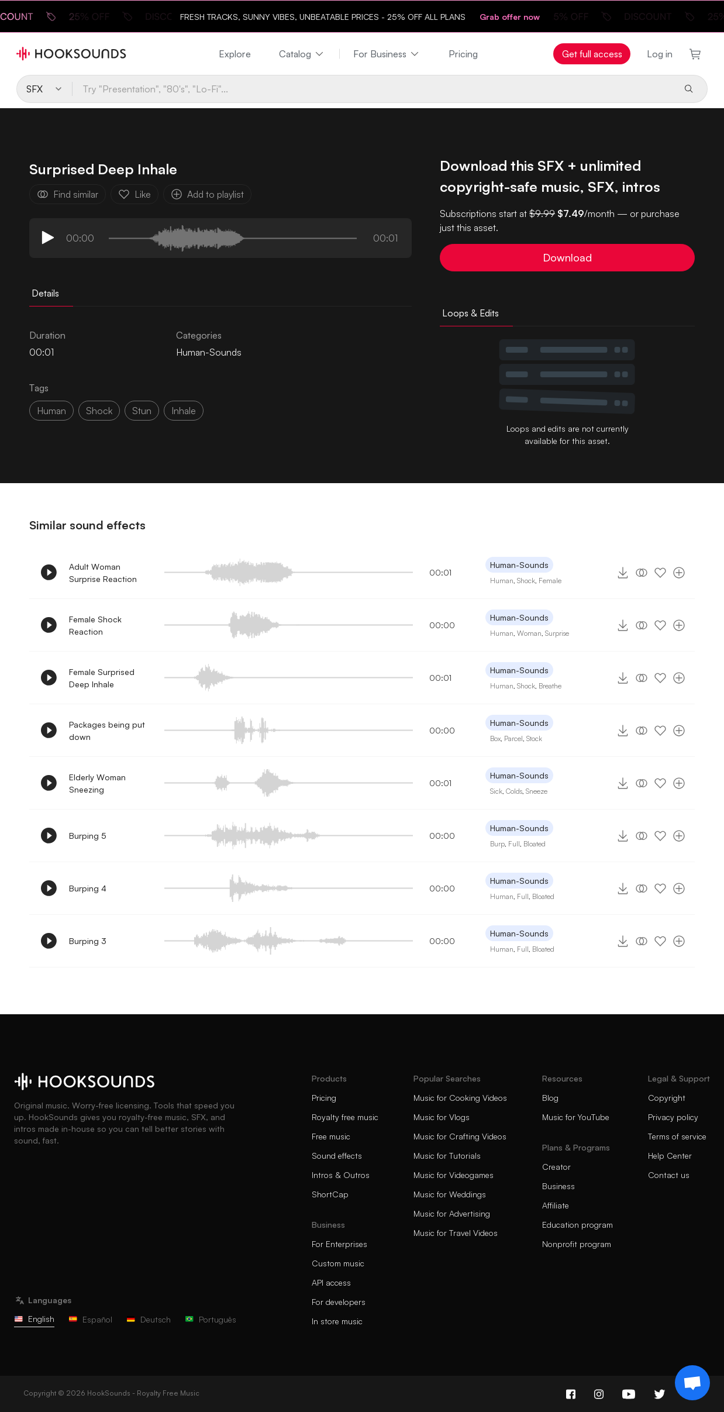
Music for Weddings (449, 1194)
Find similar (67, 194)
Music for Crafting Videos (459, 1136)
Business (558, 1186)
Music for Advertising (451, 1213)
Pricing (463, 54)
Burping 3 (87, 941)
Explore (235, 54)
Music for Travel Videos (455, 1233)
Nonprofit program (576, 1244)
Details (45, 293)
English (34, 1319)
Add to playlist (207, 194)
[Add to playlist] (679, 572)
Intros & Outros (341, 1175)
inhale (183, 410)
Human (51, 410)
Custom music (338, 1263)
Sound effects (337, 1155)
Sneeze (536, 791)
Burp (497, 843)
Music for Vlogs (441, 1117)
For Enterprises (339, 1244)
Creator (556, 1167)
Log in (660, 54)
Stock (534, 738)
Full (514, 843)
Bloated (534, 843)
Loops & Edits (470, 313)
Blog (550, 1098)
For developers (339, 1302)
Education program (577, 1225)
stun (141, 410)
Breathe (550, 685)
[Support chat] (692, 1382)
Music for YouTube (575, 1117)
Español (90, 1319)
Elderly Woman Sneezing (97, 783)
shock (99, 410)
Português (210, 1319)
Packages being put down (107, 730)
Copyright (666, 1098)
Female (550, 580)
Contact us (668, 1175)
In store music (337, 1321)
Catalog (302, 54)
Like (134, 194)
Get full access (592, 54)
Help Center (670, 1155)
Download (567, 257)
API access (331, 1282)
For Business (386, 54)
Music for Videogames (453, 1175)
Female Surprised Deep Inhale (102, 678)
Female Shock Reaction (95, 625)
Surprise (557, 633)
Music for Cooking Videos (460, 1098)
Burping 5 (87, 836)
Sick (496, 791)
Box (495, 738)
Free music (331, 1136)
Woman (529, 633)
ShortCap (330, 1194)
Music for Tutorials (447, 1155)
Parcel (513, 738)
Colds (514, 791)
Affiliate (555, 1205)
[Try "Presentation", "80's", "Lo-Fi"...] (373, 88)
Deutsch (148, 1319)
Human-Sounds (209, 352)
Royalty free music (345, 1117)
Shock (526, 580)
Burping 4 (87, 888)
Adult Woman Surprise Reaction (103, 573)
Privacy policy (673, 1117)
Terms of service (677, 1136)
